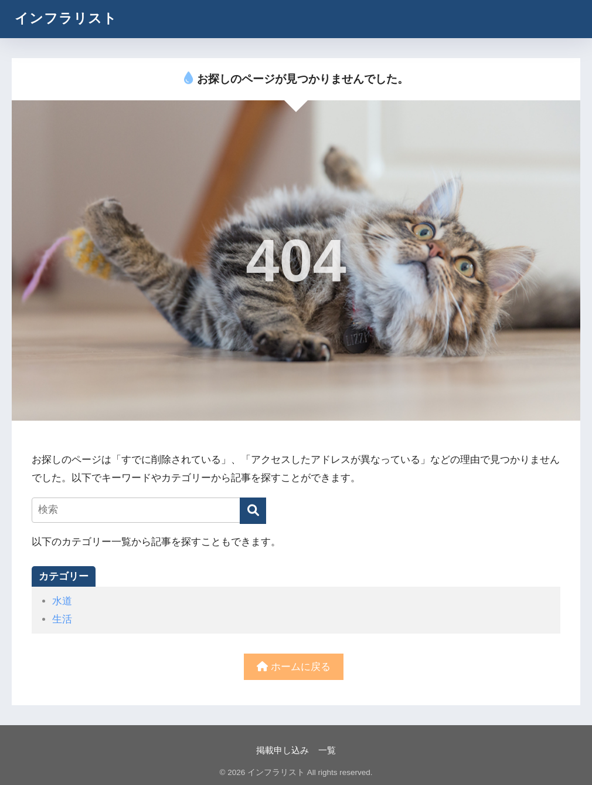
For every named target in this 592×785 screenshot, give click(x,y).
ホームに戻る (294, 666)
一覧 (327, 750)
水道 (62, 601)
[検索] (253, 511)
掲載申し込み (282, 750)
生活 (62, 619)
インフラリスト (66, 18)
